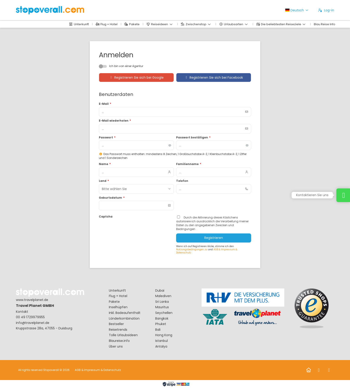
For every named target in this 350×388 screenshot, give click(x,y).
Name (105, 164)
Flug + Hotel (118, 296)
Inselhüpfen (118, 307)
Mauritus (162, 307)
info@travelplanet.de (32, 323)
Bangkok (161, 318)
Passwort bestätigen (193, 137)
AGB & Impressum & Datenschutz (98, 370)
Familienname (188, 164)
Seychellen (163, 313)
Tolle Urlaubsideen (123, 335)
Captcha (105, 216)
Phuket (160, 324)
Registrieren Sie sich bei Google (136, 77)
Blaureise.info (119, 341)
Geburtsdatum (112, 198)
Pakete (114, 302)
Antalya (161, 346)
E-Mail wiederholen (115, 121)
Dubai (159, 290)
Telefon (182, 181)
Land (104, 181)
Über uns (116, 346)
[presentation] (133, 229)
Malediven (163, 296)
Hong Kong (163, 335)
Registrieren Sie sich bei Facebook (213, 77)
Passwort (107, 137)
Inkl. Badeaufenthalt (124, 313)
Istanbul (161, 341)
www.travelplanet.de (32, 300)
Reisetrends (118, 330)
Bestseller (116, 324)
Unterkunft (117, 290)
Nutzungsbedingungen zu (192, 249)
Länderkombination (124, 318)
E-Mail (105, 104)
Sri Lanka (162, 302)
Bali (157, 330)
